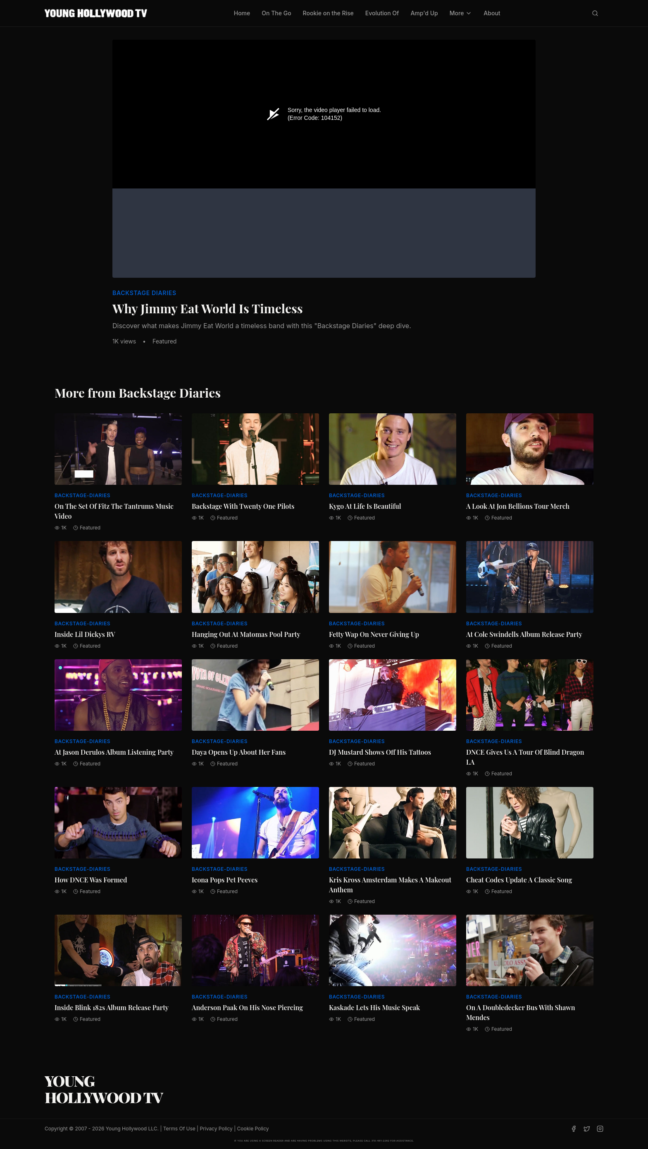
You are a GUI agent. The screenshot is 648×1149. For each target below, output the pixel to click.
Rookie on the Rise (328, 13)
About (492, 13)
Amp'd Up (424, 13)
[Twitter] (587, 1128)
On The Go (276, 13)
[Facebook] (573, 1128)
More (461, 13)
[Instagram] (600, 1128)
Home (242, 13)
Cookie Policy (253, 1128)
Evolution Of (382, 13)
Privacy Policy (216, 1128)
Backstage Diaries (144, 292)
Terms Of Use (179, 1128)
